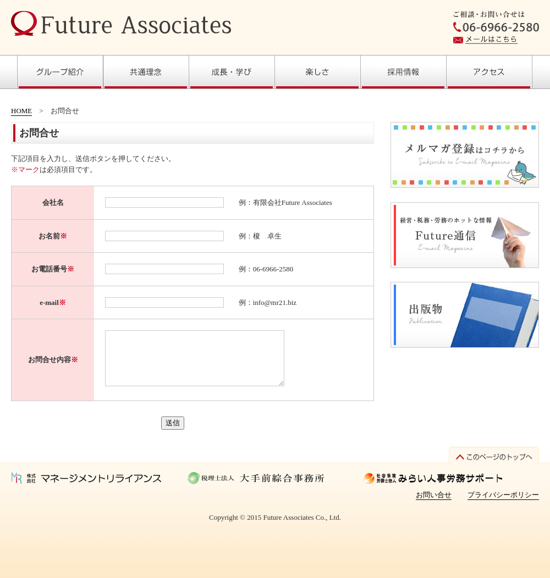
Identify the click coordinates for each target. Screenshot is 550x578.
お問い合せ (434, 495)
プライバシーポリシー (503, 495)
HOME (21, 111)
